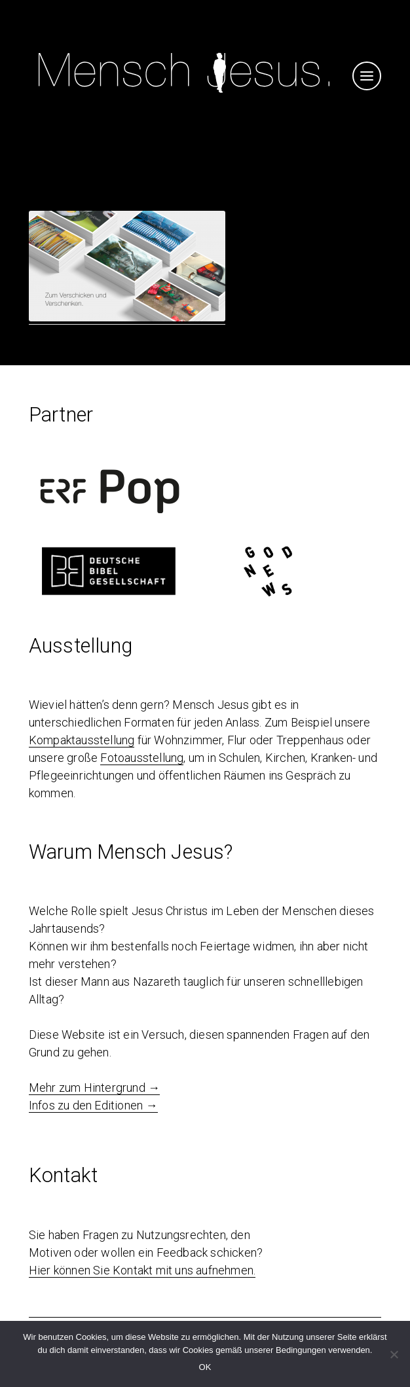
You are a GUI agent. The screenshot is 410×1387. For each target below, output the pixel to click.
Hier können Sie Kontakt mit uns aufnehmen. (142, 1270)
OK (205, 1367)
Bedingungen (301, 1350)
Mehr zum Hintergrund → (94, 1087)
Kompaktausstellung (82, 740)
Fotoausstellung (141, 758)
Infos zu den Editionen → (93, 1105)
